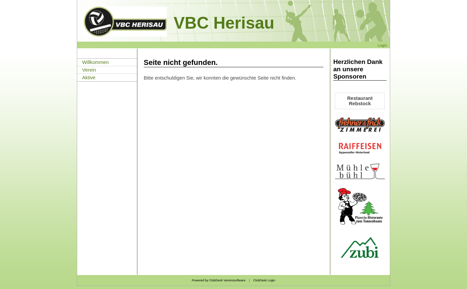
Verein (89, 70)
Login (382, 45)
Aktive (88, 77)
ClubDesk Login (264, 280)
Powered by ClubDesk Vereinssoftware (218, 280)
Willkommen (95, 62)
